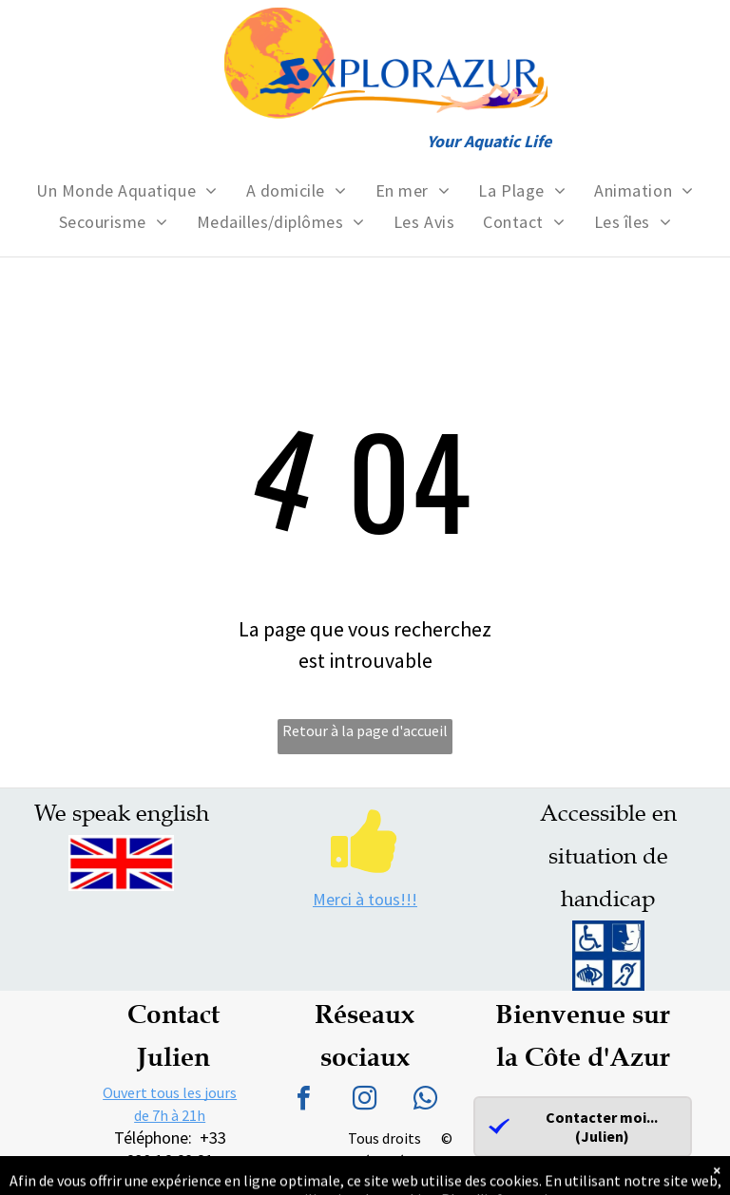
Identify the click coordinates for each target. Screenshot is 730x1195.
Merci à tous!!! (365, 899)
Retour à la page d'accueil (365, 730)
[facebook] (304, 1100)
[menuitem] (126, 190)
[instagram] (365, 1100)
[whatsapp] (426, 1100)
